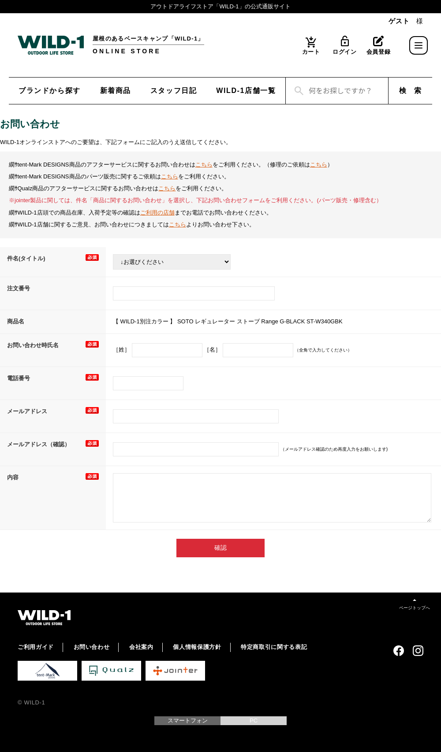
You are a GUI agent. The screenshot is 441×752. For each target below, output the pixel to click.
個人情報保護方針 (197, 647)
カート (311, 51)
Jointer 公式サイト (175, 671)
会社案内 (141, 647)
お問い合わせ (92, 647)
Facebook (398, 650)
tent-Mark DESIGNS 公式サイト (47, 671)
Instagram (418, 650)
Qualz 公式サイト (111, 671)
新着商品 (115, 90)
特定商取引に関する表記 (274, 647)
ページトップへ (414, 607)
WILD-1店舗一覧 (246, 90)
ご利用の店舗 (157, 212)
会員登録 (378, 51)
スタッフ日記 (173, 90)
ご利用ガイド (36, 647)
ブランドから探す (50, 90)
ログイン (345, 51)
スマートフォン (188, 720)
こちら (204, 164)
